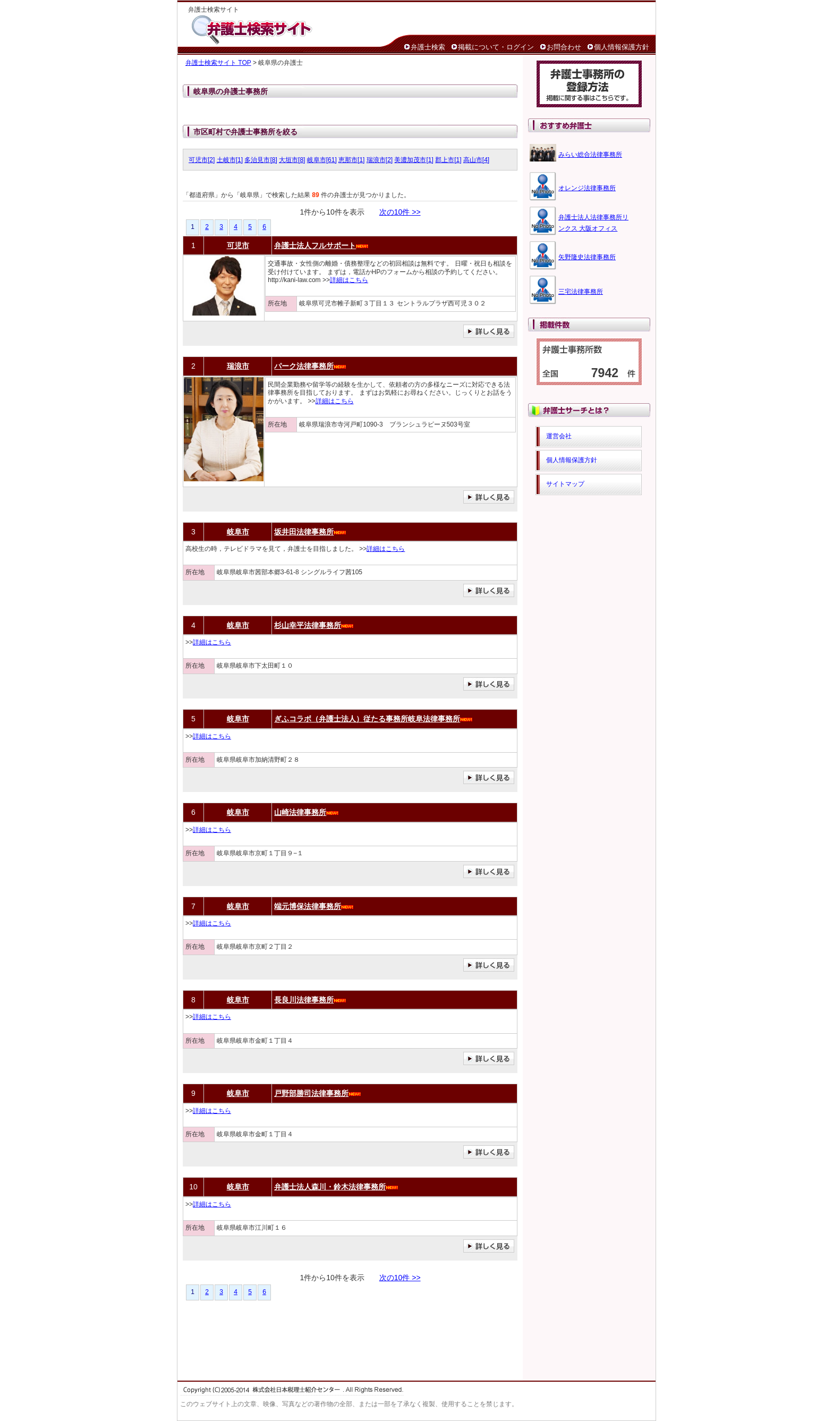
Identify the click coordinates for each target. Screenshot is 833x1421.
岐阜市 (238, 531)
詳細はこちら (349, 280)
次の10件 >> (400, 212)
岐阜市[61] (322, 160)
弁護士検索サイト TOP (218, 62)
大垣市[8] (292, 160)
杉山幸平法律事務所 (307, 625)
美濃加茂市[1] (413, 160)
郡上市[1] (448, 160)
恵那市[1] (351, 160)
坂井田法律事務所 (304, 531)
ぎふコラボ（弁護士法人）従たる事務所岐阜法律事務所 (367, 718)
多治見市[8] (260, 160)
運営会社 (559, 436)
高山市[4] (476, 160)
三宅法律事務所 (580, 291)
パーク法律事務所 (304, 366)
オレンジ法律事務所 (587, 188)
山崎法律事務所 (300, 812)
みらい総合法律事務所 (590, 154)
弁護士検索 (428, 47)
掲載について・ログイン (496, 47)
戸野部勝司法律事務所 (311, 1093)
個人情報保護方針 (621, 47)
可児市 (238, 245)
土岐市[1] (230, 160)
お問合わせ (564, 47)
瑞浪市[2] (380, 160)
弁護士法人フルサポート (315, 245)
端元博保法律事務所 (307, 906)
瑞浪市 (238, 366)
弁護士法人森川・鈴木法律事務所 (330, 1186)
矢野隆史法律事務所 (587, 257)
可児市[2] (202, 160)
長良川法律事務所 (304, 999)
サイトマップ (565, 484)
